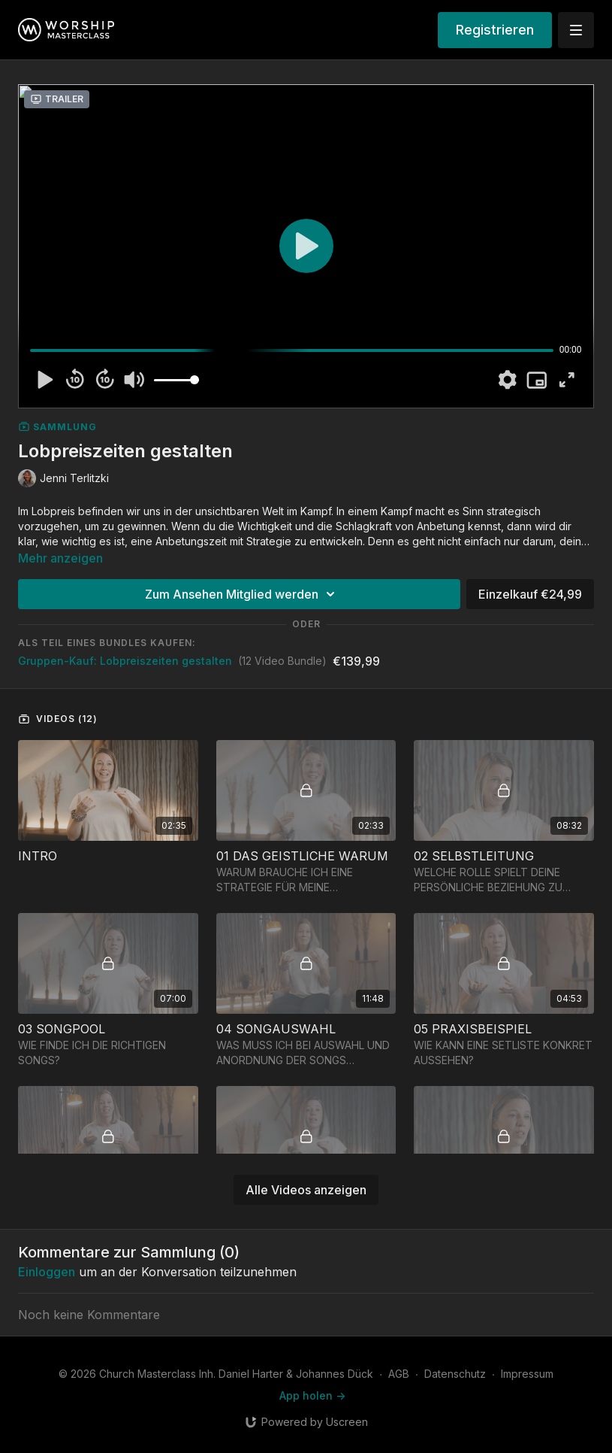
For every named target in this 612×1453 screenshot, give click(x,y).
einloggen (46, 1271)
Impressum (527, 1373)
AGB (398, 1373)
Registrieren (495, 30)
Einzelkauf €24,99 (530, 594)
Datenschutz (455, 1373)
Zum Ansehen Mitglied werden (242, 594)
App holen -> (312, 1395)
